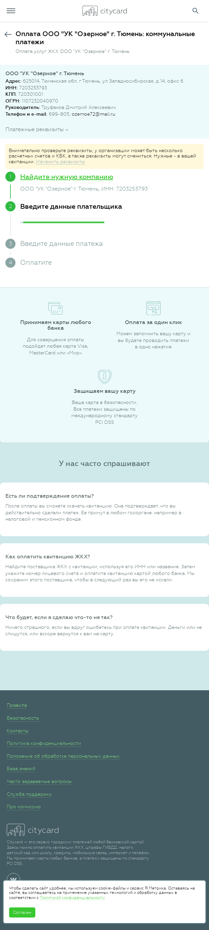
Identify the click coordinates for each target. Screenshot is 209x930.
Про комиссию (24, 806)
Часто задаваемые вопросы (39, 781)
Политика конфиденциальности (44, 743)
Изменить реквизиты (60, 161)
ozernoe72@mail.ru (93, 114)
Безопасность (23, 718)
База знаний (21, 768)
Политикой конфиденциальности (72, 897)
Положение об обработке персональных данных (63, 756)
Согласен (22, 912)
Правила (17, 705)
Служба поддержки (29, 794)
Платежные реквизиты (34, 129)
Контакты (18, 730)
